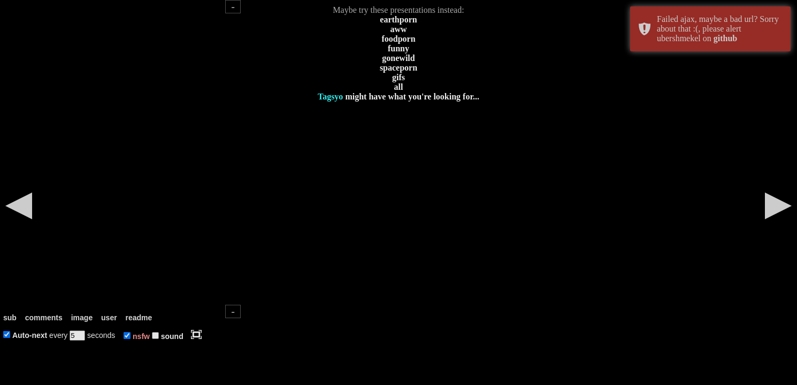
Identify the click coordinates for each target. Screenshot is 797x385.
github (725, 38)
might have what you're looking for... (398, 96)
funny (398, 48)
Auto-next (29, 335)
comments (44, 317)
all (398, 86)
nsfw (141, 336)
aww (398, 29)
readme (139, 317)
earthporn (398, 19)
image (82, 317)
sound (172, 336)
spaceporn (398, 67)
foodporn (398, 38)
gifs (398, 77)
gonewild (398, 58)
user (109, 317)
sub (10, 317)
